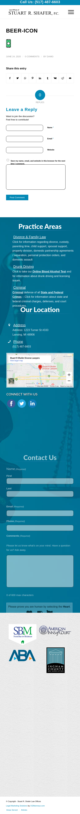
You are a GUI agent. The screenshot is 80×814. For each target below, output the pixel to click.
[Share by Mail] (70, 78)
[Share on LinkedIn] (40, 78)
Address (19, 330)
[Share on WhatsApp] (25, 78)
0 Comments (32, 56)
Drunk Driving (23, 274)
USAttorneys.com (37, 806)
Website (50, 150)
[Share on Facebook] (10, 78)
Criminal (19, 294)
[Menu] (69, 12)
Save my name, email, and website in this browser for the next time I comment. (38, 162)
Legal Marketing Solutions (17, 806)
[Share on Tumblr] (47, 78)
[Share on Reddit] (62, 78)
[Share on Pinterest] (32, 78)
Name (50, 127)
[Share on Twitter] (17, 78)
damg (50, 56)
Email (50, 138)
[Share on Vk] (55, 78)
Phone (18, 346)
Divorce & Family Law (29, 244)
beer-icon (22, 31)
